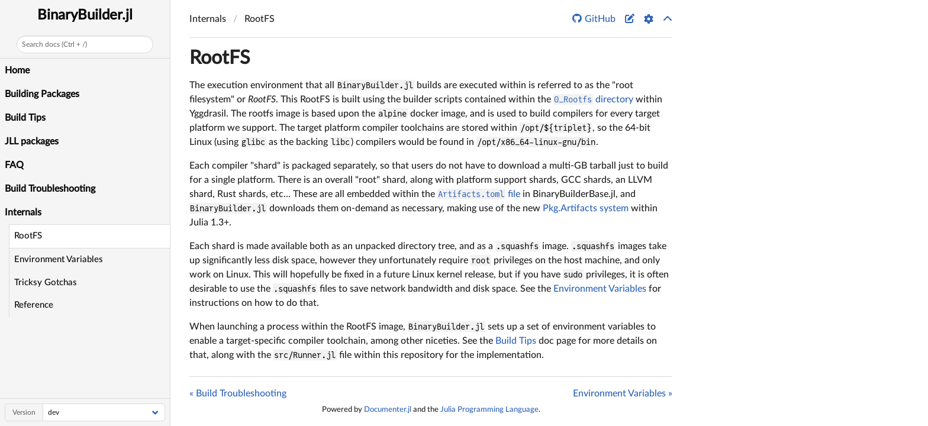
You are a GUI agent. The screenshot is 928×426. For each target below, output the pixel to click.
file (478, 194)
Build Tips (25, 117)
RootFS (28, 235)
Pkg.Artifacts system (586, 208)
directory (593, 99)
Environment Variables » (622, 393)
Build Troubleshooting (50, 188)
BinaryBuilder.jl (85, 15)
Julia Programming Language (489, 409)
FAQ (14, 165)
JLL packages (32, 141)
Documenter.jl (387, 409)
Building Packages (42, 94)
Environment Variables (58, 259)
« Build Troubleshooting (237, 393)
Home (17, 70)
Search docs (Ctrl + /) (54, 44)
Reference (33, 305)
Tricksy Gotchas (45, 282)
